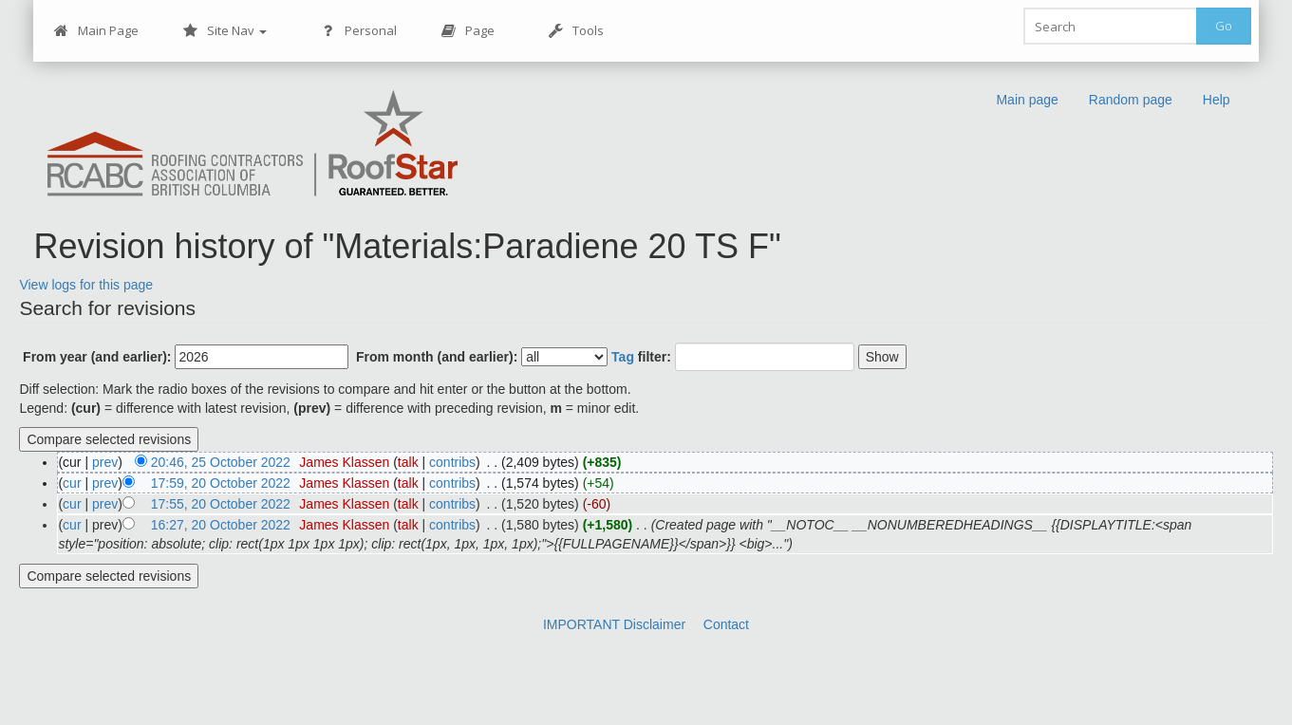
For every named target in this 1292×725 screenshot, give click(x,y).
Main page (1027, 99)
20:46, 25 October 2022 (220, 462)
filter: (641, 356)
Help (1216, 99)
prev (105, 462)
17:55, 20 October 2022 (220, 503)
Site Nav (224, 31)
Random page (1130, 99)
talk (408, 462)
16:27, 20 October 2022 (220, 524)
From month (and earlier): (436, 356)
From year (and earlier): (97, 356)
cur (72, 483)
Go (1223, 25)
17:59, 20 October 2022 (220, 483)
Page (467, 31)
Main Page (96, 31)
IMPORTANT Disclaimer (614, 624)
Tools (576, 31)
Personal (358, 31)
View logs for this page (86, 284)
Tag (622, 356)
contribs (452, 462)
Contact (726, 624)
